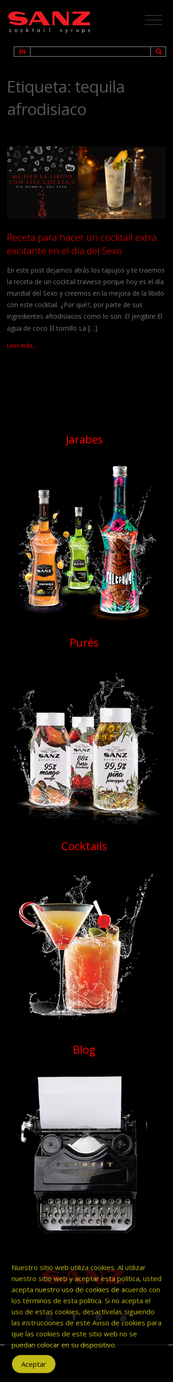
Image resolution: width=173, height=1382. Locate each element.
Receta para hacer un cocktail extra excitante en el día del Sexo (82, 244)
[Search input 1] (91, 52)
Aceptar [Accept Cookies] (33, 1369)
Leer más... (22, 345)
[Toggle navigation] (153, 20)
